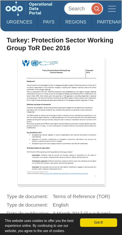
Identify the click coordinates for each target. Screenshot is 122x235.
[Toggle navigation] (112, 8)
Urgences (19, 21)
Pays (48, 21)
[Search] (83, 9)
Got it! (98, 222)
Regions (76, 21)
